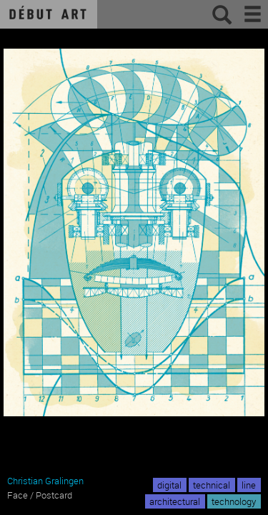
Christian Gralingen (45, 480)
